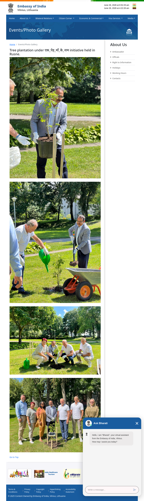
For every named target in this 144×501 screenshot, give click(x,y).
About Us (24, 18)
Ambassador (117, 51)
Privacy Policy (27, 490)
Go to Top (14, 457)
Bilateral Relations (44, 18)
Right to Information (120, 62)
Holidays (115, 67)
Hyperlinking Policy (55, 490)
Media (130, 18)
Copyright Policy (40, 490)
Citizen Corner (66, 18)
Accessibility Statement (71, 490)
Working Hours (118, 73)
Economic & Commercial (90, 18)
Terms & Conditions (12, 490)
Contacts (115, 78)
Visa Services (115, 18)
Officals (114, 57)
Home (12, 18)
